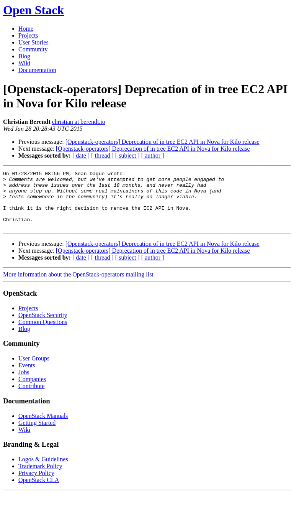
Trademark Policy (40, 477)
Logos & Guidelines (43, 470)
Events (26, 376)
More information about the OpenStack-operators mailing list (78, 286)
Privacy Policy (36, 484)
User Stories (33, 42)
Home (25, 28)
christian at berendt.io (78, 121)
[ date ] (81, 155)
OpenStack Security (42, 326)
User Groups (33, 370)
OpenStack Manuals (43, 427)
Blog (24, 56)
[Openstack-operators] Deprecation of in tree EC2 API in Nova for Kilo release (162, 141)
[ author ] (152, 155)
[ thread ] (102, 155)
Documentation (37, 70)
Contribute (31, 397)
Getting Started (37, 434)
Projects (28, 35)
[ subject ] (127, 155)
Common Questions (42, 333)
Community (32, 49)
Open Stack (33, 10)
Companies (32, 390)
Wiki (24, 63)
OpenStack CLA (38, 491)
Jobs (23, 383)
